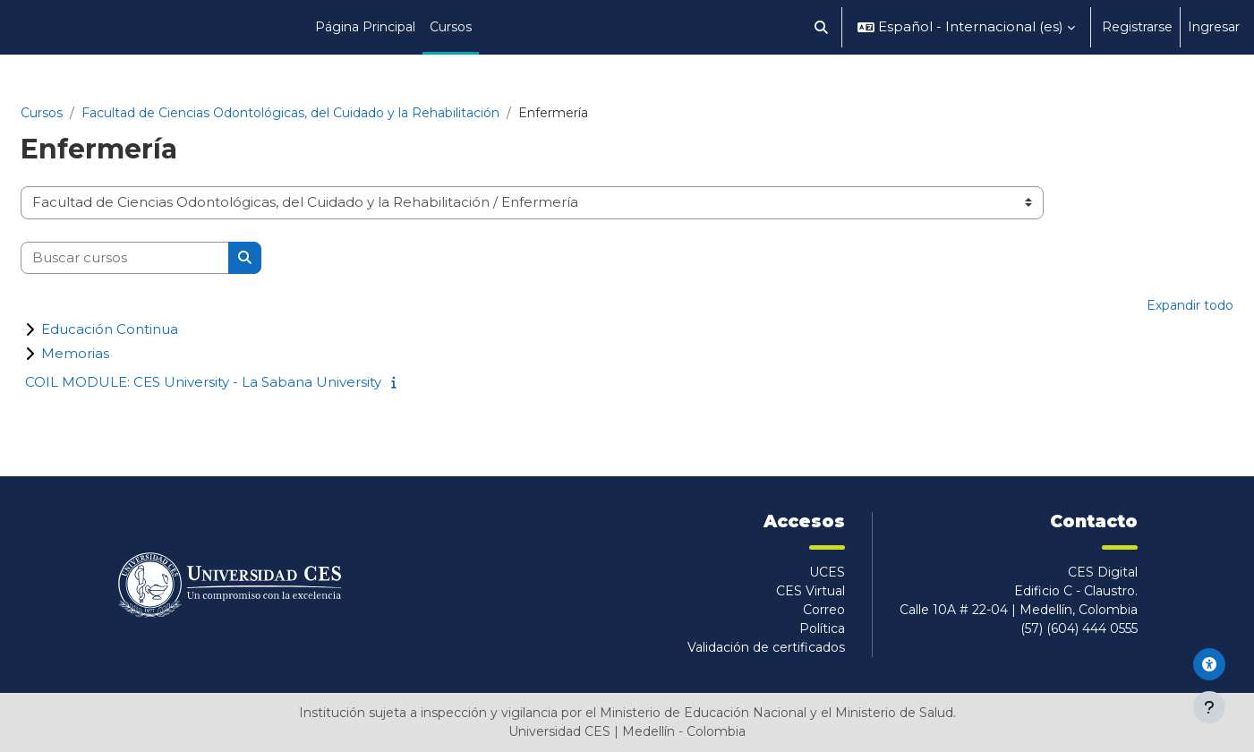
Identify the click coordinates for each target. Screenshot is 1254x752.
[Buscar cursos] (125, 258)
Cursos (42, 113)
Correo (824, 610)
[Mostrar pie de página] (1209, 707)
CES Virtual (810, 591)
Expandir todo (1190, 305)
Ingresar (1214, 27)
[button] (822, 27)
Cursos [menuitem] (451, 27)
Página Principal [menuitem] (365, 27)
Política (822, 628)
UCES (827, 572)
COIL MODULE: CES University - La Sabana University (203, 381)
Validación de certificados (766, 647)
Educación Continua (109, 329)
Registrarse (1137, 27)
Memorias (75, 353)
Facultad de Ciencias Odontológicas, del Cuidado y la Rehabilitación (290, 113)
